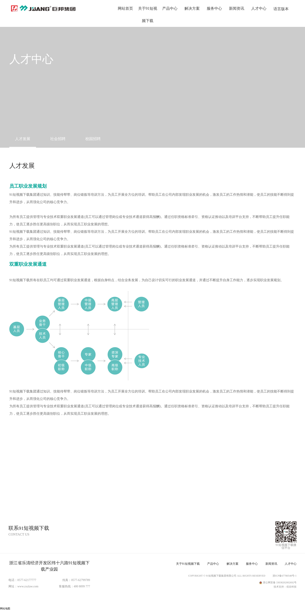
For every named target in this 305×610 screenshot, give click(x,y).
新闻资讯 (236, 8)
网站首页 (125, 8)
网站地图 (5, 608)
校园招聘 (93, 139)
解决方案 (192, 8)
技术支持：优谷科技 (285, 586)
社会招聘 (57, 139)
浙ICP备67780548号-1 (285, 575)
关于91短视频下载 (147, 14)
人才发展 (22, 139)
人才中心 (258, 8)
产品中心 (169, 8)
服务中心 (214, 8)
